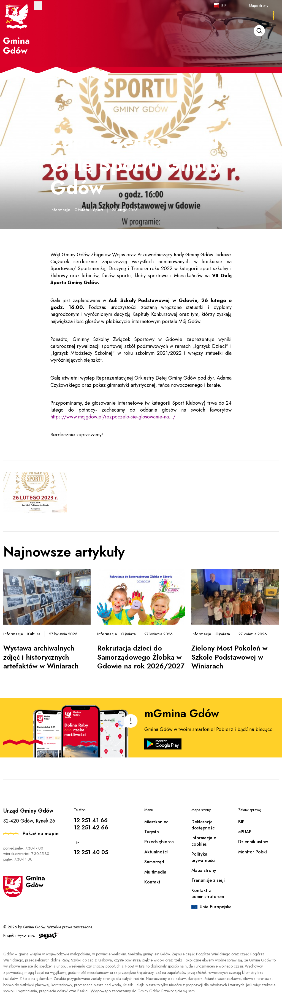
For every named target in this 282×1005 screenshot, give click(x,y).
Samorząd (154, 862)
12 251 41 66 (91, 820)
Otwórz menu (38, 5)
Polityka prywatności (203, 857)
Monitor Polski (252, 852)
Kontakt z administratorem (207, 893)
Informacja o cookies (203, 841)
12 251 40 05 (91, 852)
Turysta (151, 832)
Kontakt (152, 882)
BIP (224, 5)
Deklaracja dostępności (203, 825)
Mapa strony (258, 5)
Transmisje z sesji (208, 880)
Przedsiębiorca (159, 842)
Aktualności (156, 852)
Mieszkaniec (156, 822)
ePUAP (244, 832)
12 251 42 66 (91, 828)
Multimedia (155, 872)
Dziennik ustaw (253, 842)
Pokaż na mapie (41, 833)
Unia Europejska (216, 907)
